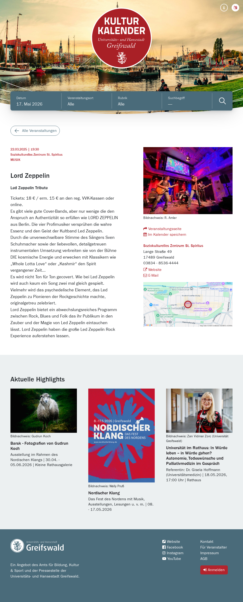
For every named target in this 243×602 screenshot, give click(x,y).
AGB (203, 559)
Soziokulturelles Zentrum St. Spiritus (36, 154)
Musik (15, 160)
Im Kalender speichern (164, 234)
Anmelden (214, 570)
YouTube (171, 559)
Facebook (172, 547)
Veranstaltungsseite (162, 229)
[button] (235, 7)
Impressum (209, 553)
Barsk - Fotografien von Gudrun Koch (39, 446)
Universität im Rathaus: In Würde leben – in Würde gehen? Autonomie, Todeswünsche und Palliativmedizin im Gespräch (196, 456)
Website (152, 270)
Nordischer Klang (104, 493)
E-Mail (151, 275)
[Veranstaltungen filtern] (222, 101)
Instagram (172, 553)
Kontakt (206, 542)
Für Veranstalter (213, 547)
